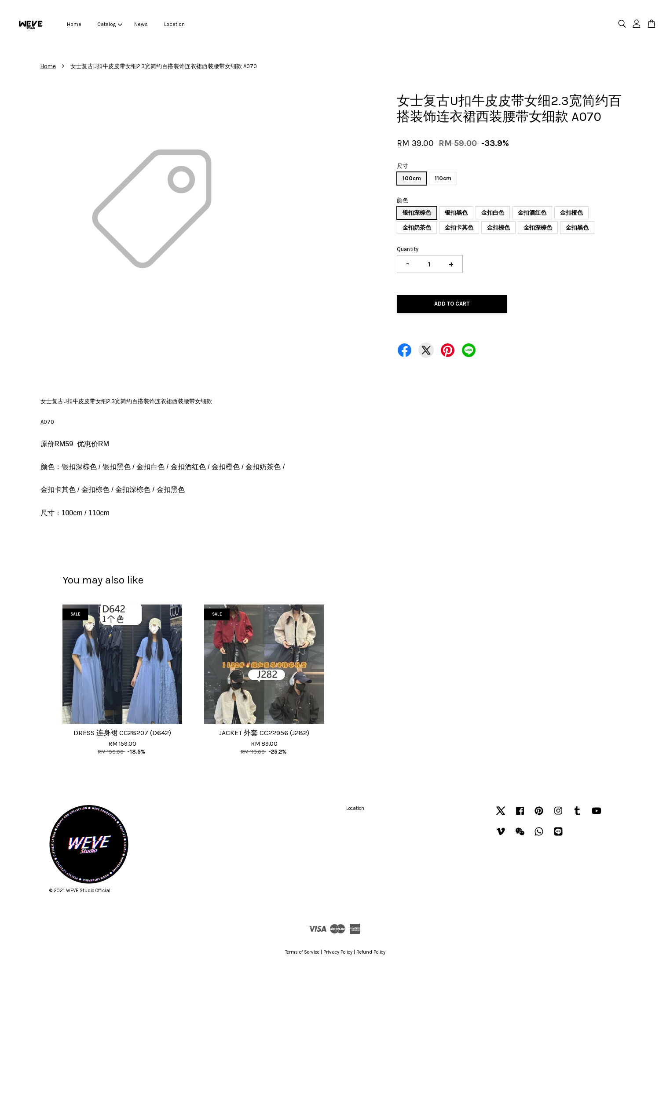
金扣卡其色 (459, 227)
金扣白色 (492, 212)
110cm (443, 178)
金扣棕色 (498, 227)
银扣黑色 (456, 212)
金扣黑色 (577, 227)
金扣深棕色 (538, 227)
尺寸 (402, 166)
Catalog (109, 24)
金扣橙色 (571, 212)
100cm (412, 178)
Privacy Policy (337, 952)
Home (74, 24)
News (141, 24)
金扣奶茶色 (417, 227)
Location (174, 24)
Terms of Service (302, 952)
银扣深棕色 (417, 212)
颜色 (402, 200)
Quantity (407, 249)
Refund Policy (370, 952)
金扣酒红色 (532, 212)
